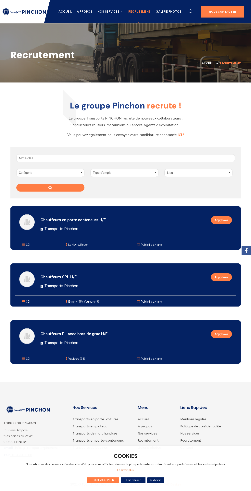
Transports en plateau (89, 426)
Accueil (208, 63)
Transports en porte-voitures (95, 419)
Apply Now (221, 220)
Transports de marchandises (94, 433)
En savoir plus (125, 470)
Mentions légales (193, 419)
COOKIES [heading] (125, 457)
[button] (191, 12)
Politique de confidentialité (200, 426)
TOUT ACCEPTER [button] (104, 480)
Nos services (147, 433)
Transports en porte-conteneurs (98, 440)
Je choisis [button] (155, 480)
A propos (145, 426)
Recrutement (148, 440)
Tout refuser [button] (133, 480)
